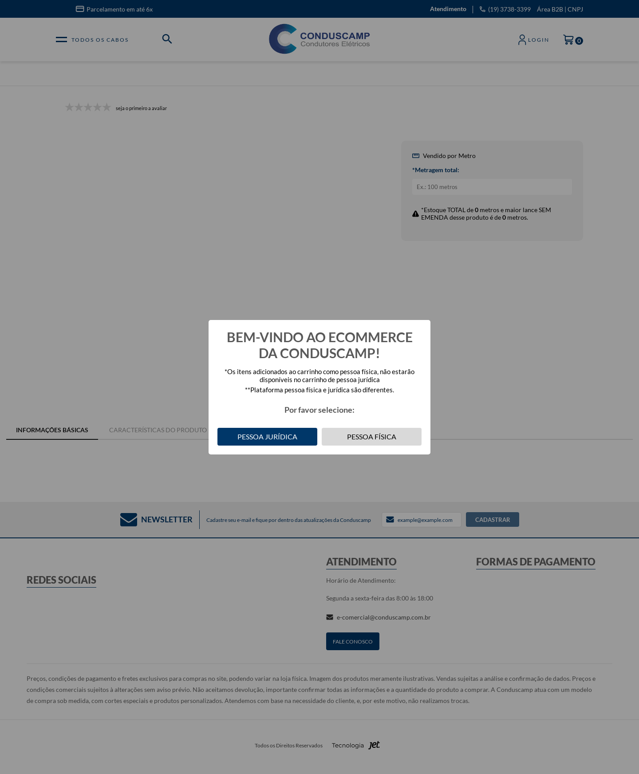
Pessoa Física (371, 436)
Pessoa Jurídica (267, 436)
